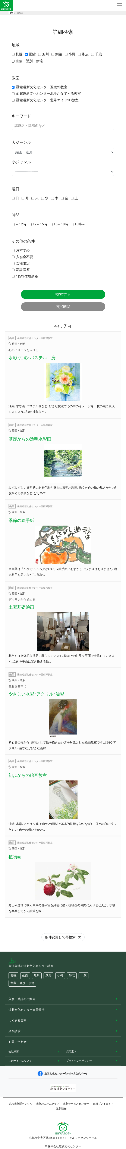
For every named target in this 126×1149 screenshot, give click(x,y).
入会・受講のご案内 (22, 999)
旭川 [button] (37, 975)
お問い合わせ (17, 1041)
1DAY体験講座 (27, 276)
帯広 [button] (72, 975)
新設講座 (23, 270)
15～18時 (61, 224)
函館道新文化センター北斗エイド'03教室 (47, 100)
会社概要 (14, 1051)
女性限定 (23, 263)
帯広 (85, 54)
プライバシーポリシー (79, 1060)
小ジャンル (21, 162)
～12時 (21, 224)
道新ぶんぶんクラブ (47, 1103)
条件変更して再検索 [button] (63, 937)
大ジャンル (21, 142)
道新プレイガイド (103, 1103)
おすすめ (23, 250)
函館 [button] (25, 975)
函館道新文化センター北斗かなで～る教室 (48, 93)
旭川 (45, 54)
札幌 (19, 54)
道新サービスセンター (76, 1103)
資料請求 (15, 1031)
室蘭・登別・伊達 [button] (22, 983)
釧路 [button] (48, 975)
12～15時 (40, 224)
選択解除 (63, 306)
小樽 (72, 54)
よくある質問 (17, 1020)
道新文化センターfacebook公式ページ (63, 1073)
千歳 (98, 54)
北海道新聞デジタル (20, 1103)
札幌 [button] (13, 975)
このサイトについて (20, 1060)
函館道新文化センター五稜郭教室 (41, 87)
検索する (63, 294)
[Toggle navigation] (119, 5)
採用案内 (71, 1051)
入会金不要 (24, 257)
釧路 (58, 54)
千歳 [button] (83, 975)
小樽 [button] (60, 975)
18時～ (80, 224)
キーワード (21, 116)
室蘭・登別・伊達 (29, 61)
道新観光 (61, 1108)
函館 (32, 54)
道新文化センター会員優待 (26, 1009)
